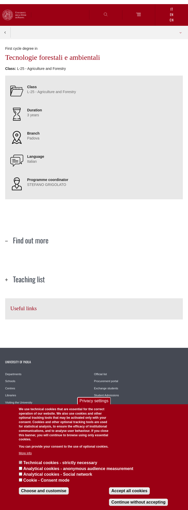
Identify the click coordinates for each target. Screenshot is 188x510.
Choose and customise (43, 491)
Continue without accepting (138, 502)
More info (25, 453)
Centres (10, 388)
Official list (100, 374)
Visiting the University (18, 402)
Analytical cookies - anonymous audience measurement (78, 468)
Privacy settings (94, 401)
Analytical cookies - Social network (57, 474)
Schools (10, 381)
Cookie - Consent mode (46, 480)
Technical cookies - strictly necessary (60, 462)
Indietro (5, 32)
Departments (13, 374)
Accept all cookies (129, 491)
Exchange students (106, 388)
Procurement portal (106, 381)
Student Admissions (106, 395)
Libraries (10, 395)
